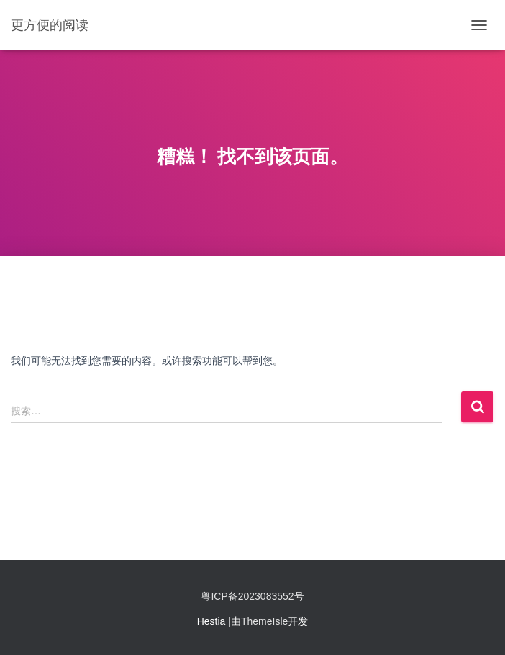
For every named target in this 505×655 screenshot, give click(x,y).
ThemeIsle (264, 621)
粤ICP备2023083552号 (252, 596)
